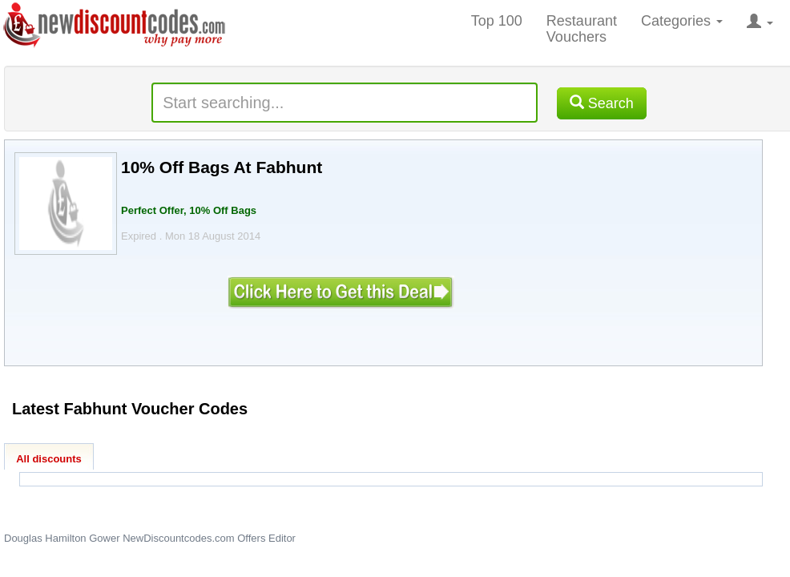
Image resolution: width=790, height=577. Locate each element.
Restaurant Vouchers (581, 29)
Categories (682, 21)
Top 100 (496, 21)
